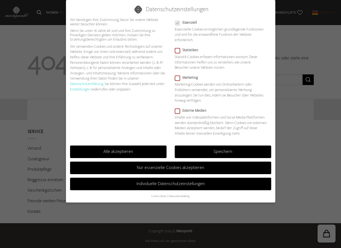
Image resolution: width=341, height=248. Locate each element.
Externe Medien (193, 110)
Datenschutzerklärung (86, 84)
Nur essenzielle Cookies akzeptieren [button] (170, 167)
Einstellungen (80, 89)
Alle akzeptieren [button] (118, 151)
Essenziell (188, 22)
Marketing (189, 77)
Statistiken (189, 50)
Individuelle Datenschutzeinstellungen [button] (171, 183)
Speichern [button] (222, 151)
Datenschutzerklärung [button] (179, 196)
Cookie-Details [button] (159, 196)
